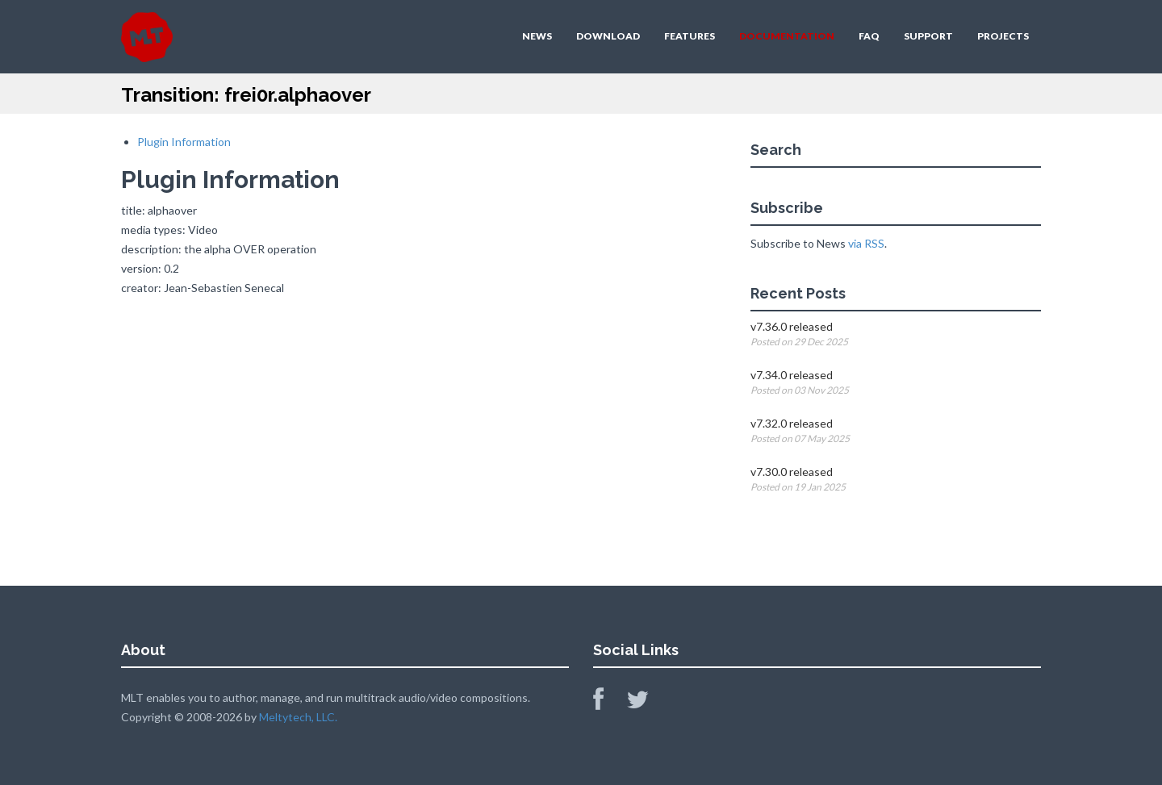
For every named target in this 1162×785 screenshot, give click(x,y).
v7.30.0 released (791, 471)
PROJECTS (1003, 36)
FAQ (869, 36)
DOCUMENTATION (786, 36)
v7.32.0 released (791, 423)
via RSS (866, 243)
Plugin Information (184, 141)
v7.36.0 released (791, 326)
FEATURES (689, 36)
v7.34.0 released (791, 375)
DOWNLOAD (608, 36)
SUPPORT (928, 36)
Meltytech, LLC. (298, 717)
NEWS (537, 36)
